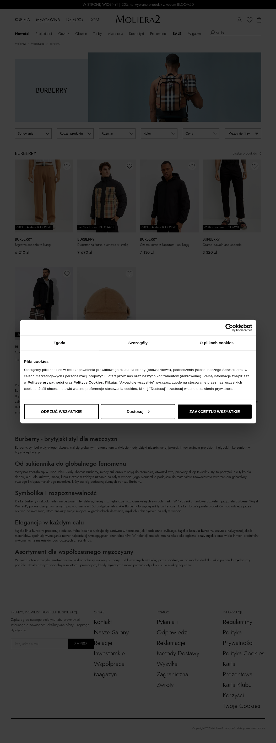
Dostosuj (138, 411)
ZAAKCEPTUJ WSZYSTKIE (215, 411)
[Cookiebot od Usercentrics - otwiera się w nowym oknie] (229, 328)
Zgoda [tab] (59, 343)
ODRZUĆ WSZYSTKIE (61, 411)
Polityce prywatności (46, 382)
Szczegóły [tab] (138, 343)
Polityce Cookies (88, 382)
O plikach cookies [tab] (217, 343)
